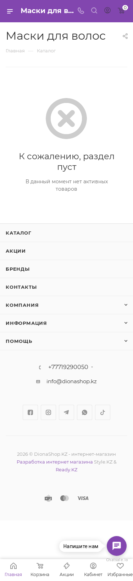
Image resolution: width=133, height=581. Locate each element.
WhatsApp (84, 412)
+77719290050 (68, 367)
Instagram (48, 412)
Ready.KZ (66, 469)
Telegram (66, 412)
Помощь (19, 341)
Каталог (19, 233)
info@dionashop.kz (71, 381)
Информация (26, 323)
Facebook (30, 412)
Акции (16, 251)
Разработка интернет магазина (55, 462)
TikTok (102, 412)
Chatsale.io (116, 560)
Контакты (21, 287)
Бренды (18, 269)
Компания (22, 305)
